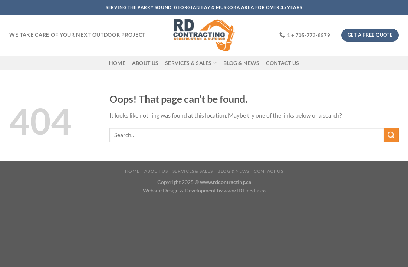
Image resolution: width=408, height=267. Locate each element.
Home (117, 63)
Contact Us (282, 63)
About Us (145, 63)
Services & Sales (191, 62)
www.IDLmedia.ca (245, 190)
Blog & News (241, 63)
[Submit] (391, 135)
